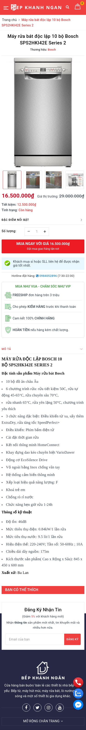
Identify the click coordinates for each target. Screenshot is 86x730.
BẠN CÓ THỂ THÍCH (21, 590)
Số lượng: (9, 231)
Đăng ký (72, 639)
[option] (43, 112)
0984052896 (46, 276)
